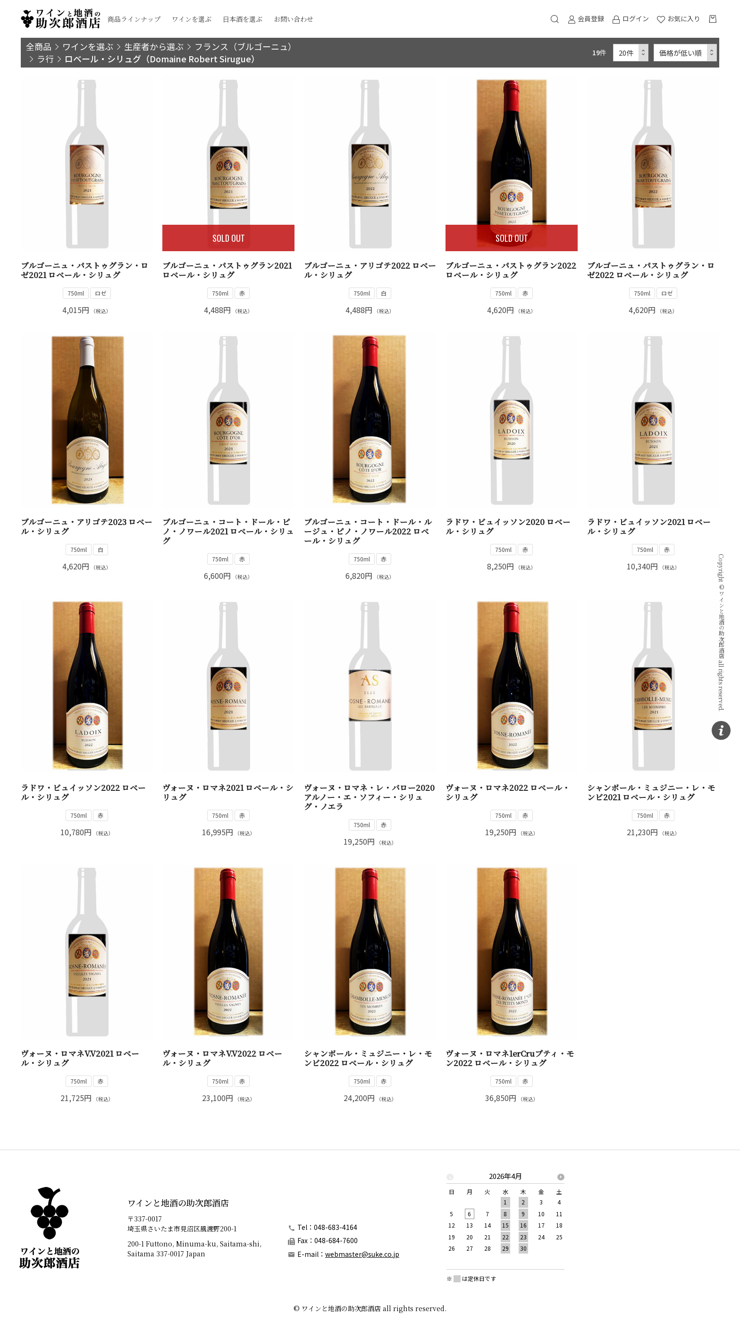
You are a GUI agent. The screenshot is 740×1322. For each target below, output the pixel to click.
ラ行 (45, 58)
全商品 (38, 46)
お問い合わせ (293, 19)
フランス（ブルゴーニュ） (245, 46)
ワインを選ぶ (191, 19)
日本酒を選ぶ (242, 19)
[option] (505, 1214)
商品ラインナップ (134, 19)
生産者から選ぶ (154, 46)
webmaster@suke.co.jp (362, 1254)
